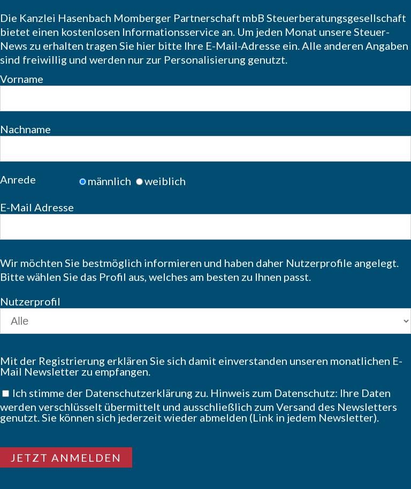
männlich (109, 180)
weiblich (165, 180)
